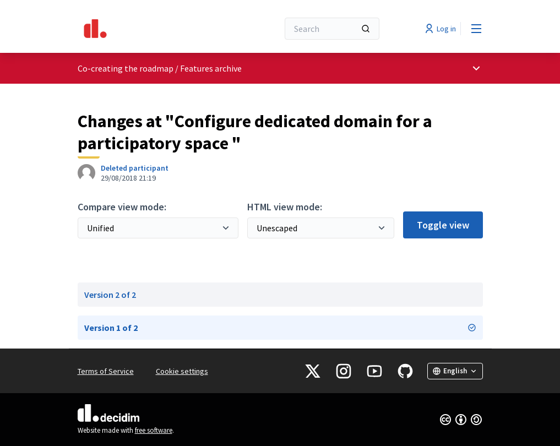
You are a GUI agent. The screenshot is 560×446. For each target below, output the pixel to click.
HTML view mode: (284, 206)
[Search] (332, 28)
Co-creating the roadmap (125, 68)
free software (153, 430)
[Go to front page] (151, 28)
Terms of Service (106, 371)
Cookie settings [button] (182, 371)
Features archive (211, 68)
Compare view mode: (122, 206)
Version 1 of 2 (280, 327)
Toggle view (443, 225)
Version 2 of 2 (110, 294)
